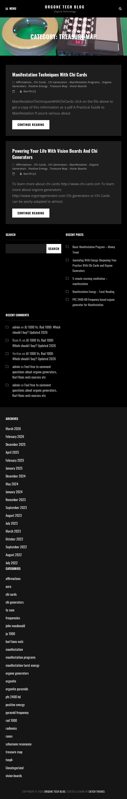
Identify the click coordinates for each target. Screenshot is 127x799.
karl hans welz (14, 641)
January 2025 (14, 468)
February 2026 (15, 436)
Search (11, 234)
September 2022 (16, 546)
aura (8, 586)
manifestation (78, 164)
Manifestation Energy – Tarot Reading (93, 291)
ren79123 (29, 91)
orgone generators (17, 673)
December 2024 (16, 476)
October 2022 (14, 538)
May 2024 (12, 483)
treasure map (58, 86)
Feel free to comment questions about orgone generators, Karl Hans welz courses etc (34, 371)
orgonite (11, 681)
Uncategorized (14, 767)
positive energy (38, 86)
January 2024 (14, 491)
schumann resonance (19, 743)
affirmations (24, 82)
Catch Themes (97, 791)
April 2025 (12, 452)
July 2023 (12, 523)
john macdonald (15, 625)
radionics (11, 728)
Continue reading (33, 125)
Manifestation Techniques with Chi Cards (49, 74)
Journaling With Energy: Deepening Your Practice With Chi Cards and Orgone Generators (94, 265)
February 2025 (15, 460)
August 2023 (14, 515)
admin (16, 327)
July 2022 (12, 562)
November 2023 (16, 499)
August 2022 (14, 554)
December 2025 (16, 444)
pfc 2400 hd (13, 696)
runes (9, 736)
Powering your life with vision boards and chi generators (54, 153)
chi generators (57, 82)
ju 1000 (10, 633)
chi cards (40, 82)
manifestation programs (85, 82)
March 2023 (13, 531)
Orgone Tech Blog (65, 7)
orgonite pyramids (17, 688)
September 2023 (16, 507)
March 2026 (13, 428)
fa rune (10, 609)
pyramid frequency (17, 712)
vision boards (78, 86)
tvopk (9, 759)
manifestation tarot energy (22, 665)
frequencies (13, 617)
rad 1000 (11, 720)
